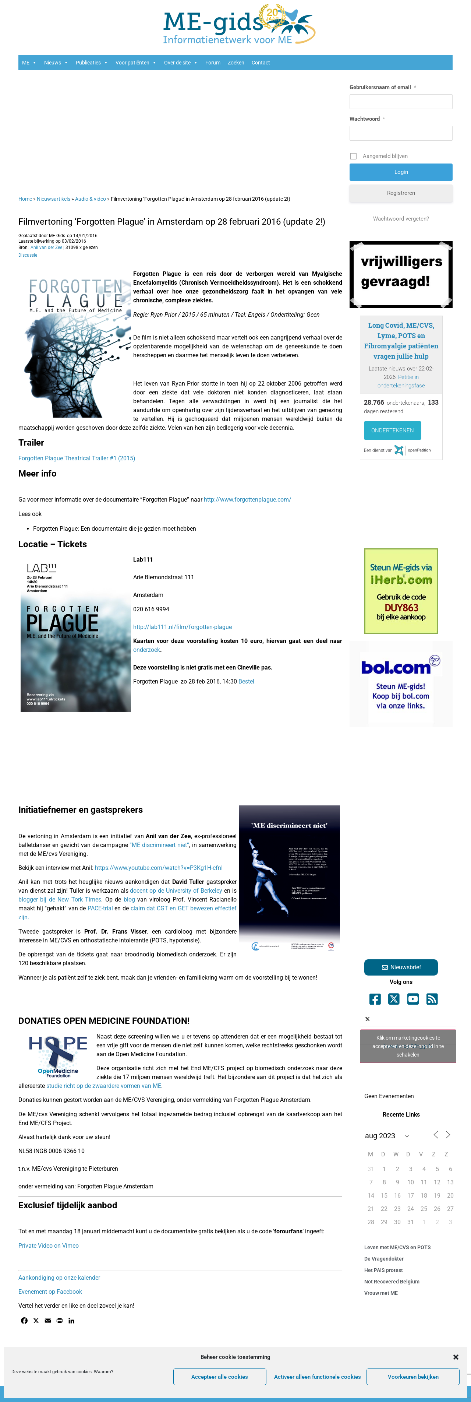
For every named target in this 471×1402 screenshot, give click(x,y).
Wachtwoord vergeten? (401, 218)
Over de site (181, 63)
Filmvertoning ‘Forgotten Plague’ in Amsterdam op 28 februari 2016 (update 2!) (171, 222)
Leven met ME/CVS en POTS (397, 1247)
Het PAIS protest (383, 1270)
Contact (261, 63)
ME (29, 63)
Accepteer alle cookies (219, 1377)
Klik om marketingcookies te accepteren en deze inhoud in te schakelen (408, 1045)
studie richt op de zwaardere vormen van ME (103, 1085)
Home (25, 199)
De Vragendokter (384, 1259)
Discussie (27, 255)
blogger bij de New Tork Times (59, 899)
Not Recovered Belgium (391, 1282)
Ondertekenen (392, 430)
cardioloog (178, 931)
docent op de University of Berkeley (176, 890)
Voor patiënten (136, 63)
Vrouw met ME (381, 1293)
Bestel (246, 681)
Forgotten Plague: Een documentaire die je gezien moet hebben (114, 528)
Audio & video (90, 199)
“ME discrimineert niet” (159, 844)
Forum (212, 63)
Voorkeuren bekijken (413, 1377)
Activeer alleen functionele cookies (317, 1377)
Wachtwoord (367, 119)
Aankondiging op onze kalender (59, 1277)
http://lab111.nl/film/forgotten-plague (182, 626)
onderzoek (146, 649)
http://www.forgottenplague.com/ (247, 499)
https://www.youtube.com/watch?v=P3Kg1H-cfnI (159, 867)
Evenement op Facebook (50, 1291)
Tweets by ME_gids (408, 1046)
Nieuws (56, 63)
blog (129, 899)
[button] (456, 1357)
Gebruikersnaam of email (383, 87)
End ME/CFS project (217, 1068)
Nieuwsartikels (53, 199)
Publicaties (92, 63)
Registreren (401, 193)
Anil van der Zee (46, 247)
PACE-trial (100, 908)
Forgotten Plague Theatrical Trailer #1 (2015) (76, 458)
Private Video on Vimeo (48, 1245)
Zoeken (236, 63)
